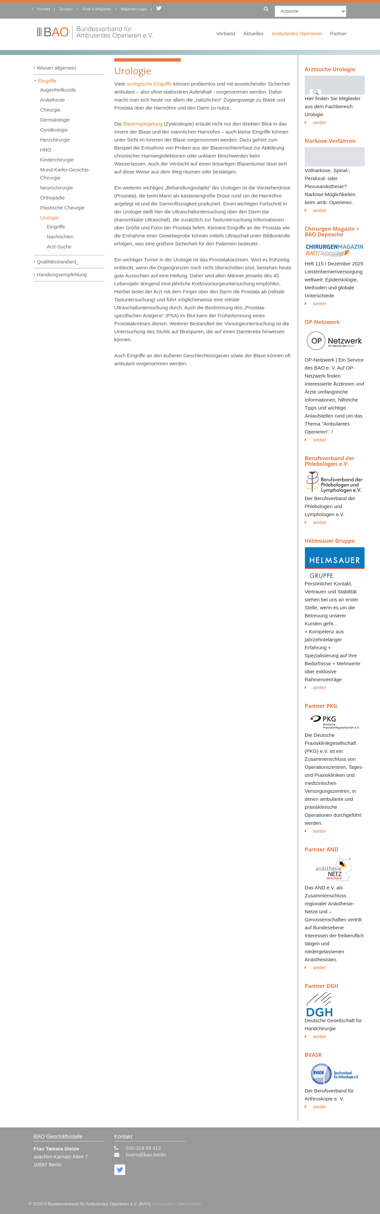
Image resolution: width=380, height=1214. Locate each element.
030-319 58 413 (143, 1148)
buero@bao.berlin (146, 1154)
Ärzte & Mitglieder (96, 9)
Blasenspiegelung (143, 124)
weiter (315, 122)
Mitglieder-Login (134, 9)
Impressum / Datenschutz (176, 1203)
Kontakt (44, 9)
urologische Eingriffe (149, 84)
